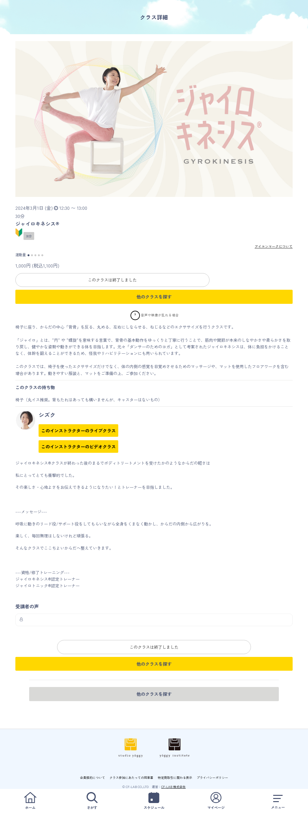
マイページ (216, 801)
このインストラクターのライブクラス (78, 430)
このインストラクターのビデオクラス (78, 446)
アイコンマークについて (274, 246)
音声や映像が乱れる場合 (160, 314)
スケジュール (154, 801)
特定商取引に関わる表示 (175, 777)
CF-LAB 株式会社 (173, 786)
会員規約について (92, 777)
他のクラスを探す (154, 296)
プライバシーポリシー (212, 777)
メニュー (278, 801)
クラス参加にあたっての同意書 (131, 777)
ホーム (30, 801)
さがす (92, 801)
